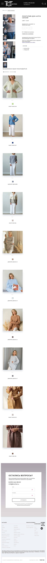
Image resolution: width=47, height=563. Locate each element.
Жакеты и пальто (17, 532)
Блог (35, 527)
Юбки (3, 544)
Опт (35, 530)
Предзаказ (16, 527)
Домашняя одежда (5, 542)
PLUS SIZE (16, 525)
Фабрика (36, 532)
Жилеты (3, 532)
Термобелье (16, 542)
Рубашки (15, 540)
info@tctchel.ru (14, 484)
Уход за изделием (29, 527)
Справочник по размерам (27, 33)
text (11, 3)
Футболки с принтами (6, 547)
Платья (15, 530)
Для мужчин (4, 537)
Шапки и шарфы (17, 535)
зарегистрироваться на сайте (28, 42)
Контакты (36, 533)
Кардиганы (4, 540)
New (2, 529)
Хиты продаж (4, 530)
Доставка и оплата (29, 525)
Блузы (15, 539)
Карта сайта (36, 535)
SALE (3, 525)
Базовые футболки (5, 535)
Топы (15, 545)
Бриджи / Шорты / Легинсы (19, 534)
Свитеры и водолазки (6, 539)
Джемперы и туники (6, 534)
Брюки (15, 544)
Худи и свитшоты (5, 545)
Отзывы (35, 528)
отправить (23, 500)
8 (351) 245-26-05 (29, 3)
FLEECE (3, 527)
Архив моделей (17, 529)
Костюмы (15, 537)
